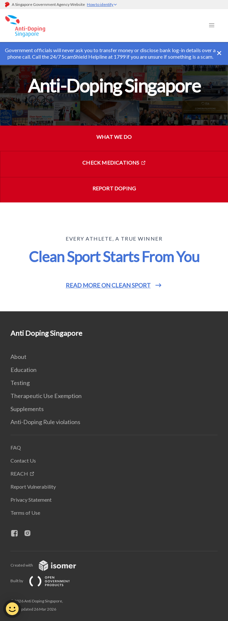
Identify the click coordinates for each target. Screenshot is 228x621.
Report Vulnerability (33, 486)
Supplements (27, 408)
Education (23, 369)
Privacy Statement (31, 499)
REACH (19, 473)
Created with (48, 565)
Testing (20, 382)
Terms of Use (25, 513)
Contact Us (23, 460)
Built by (45, 580)
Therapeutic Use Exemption (46, 395)
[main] (114, 176)
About (18, 356)
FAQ (15, 447)
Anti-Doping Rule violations (45, 421)
